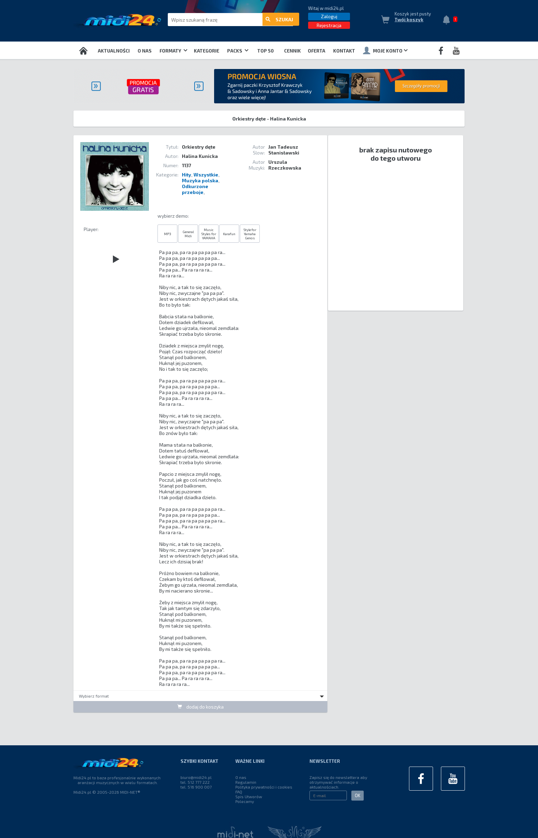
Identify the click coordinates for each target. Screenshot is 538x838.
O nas (145, 51)
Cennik (292, 51)
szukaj (279, 20)
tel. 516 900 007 (196, 786)
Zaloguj (329, 16)
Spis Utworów (248, 796)
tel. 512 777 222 (195, 782)
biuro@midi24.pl (196, 777)
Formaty (173, 51)
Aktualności (114, 51)
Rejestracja (329, 25)
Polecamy (244, 801)
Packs (237, 51)
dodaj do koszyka (200, 707)
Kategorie (206, 51)
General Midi (188, 234)
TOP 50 (265, 51)
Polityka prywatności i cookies (263, 786)
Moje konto (385, 50)
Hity (186, 174)
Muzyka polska (200, 180)
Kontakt (344, 51)
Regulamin (245, 782)
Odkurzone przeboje (195, 189)
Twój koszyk (409, 19)
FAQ (238, 791)
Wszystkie (206, 174)
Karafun (229, 234)
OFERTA (316, 51)
